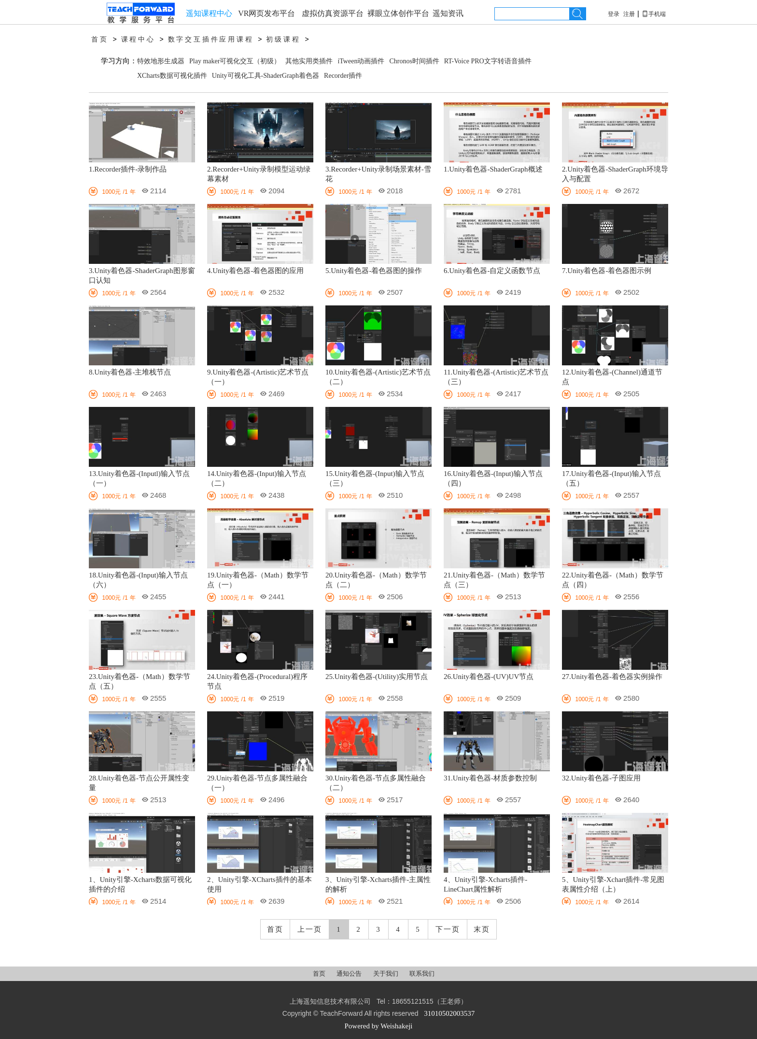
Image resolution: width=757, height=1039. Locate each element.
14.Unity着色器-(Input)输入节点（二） (256, 478)
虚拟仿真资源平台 (333, 13)
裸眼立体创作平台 (398, 13)
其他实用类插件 (309, 61)
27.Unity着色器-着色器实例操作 (612, 676)
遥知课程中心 (209, 13)
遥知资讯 (448, 13)
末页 (482, 929)
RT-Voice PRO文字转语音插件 (488, 61)
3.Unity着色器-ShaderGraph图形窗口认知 (142, 275)
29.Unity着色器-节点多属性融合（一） (257, 783)
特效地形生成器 (160, 61)
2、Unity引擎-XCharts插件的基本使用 (259, 884)
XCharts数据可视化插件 (172, 75)
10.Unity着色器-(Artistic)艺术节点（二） (378, 377)
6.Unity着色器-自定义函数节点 (492, 270)
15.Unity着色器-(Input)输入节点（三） (374, 478)
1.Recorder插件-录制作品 (128, 169)
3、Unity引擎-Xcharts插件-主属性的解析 (378, 884)
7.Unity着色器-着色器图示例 (606, 270)
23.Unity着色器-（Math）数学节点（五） (139, 681)
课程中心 (138, 39)
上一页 (309, 929)
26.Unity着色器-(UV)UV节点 (488, 676)
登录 (613, 14)
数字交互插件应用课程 (211, 39)
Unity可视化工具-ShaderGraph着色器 (265, 75)
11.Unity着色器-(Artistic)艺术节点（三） (496, 377)
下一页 (447, 929)
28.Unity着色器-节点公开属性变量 (139, 783)
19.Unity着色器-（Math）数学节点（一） (257, 580)
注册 (629, 14)
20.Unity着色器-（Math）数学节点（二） (376, 580)
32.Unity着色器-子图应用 (601, 778)
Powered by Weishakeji (379, 1026)
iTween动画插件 (360, 61)
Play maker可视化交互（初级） (234, 61)
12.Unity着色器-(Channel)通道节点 (612, 377)
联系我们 (422, 973)
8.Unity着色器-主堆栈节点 (130, 372)
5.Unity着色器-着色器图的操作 (373, 270)
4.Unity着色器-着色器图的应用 (255, 270)
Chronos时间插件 (414, 61)
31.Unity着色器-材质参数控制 (490, 778)
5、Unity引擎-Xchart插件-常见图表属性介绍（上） (613, 884)
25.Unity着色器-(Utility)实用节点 (376, 676)
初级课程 (283, 39)
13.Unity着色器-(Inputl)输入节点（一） (139, 478)
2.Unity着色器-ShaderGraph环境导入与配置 (615, 174)
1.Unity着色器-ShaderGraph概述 (493, 169)
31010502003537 (449, 1013)
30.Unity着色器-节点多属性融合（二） (375, 783)
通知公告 (349, 973)
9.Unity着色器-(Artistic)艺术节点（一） (257, 377)
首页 (100, 39)
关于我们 (386, 973)
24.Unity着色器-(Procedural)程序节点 (257, 681)
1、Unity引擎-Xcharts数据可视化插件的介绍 (140, 884)
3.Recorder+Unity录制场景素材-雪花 (378, 174)
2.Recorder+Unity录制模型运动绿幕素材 (258, 174)
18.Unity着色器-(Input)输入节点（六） (138, 580)
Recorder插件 (343, 75)
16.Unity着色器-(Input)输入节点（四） (493, 478)
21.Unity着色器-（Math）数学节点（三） (494, 580)
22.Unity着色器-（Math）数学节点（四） (612, 580)
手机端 (654, 14)
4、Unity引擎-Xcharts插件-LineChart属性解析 (485, 884)
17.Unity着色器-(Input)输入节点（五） (611, 478)
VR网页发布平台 (266, 13)
